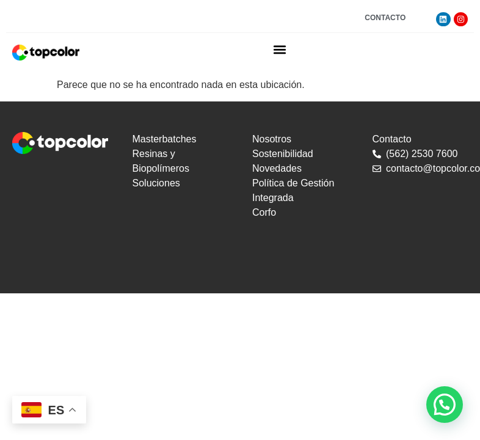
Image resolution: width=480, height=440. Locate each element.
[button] (280, 49)
